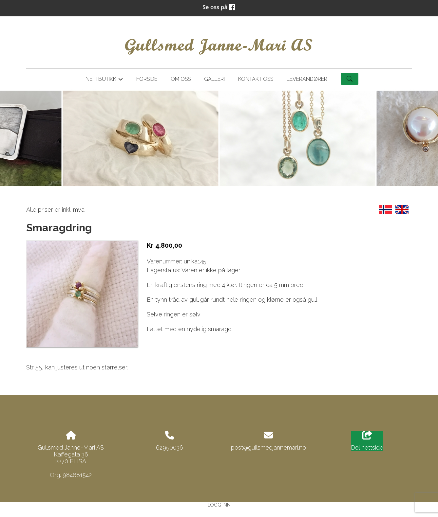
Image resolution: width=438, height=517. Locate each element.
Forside (146, 79)
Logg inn (219, 505)
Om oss (181, 79)
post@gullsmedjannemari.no (268, 447)
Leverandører (307, 79)
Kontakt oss (255, 79)
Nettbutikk (104, 80)
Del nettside (367, 441)
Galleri (214, 79)
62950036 (169, 447)
